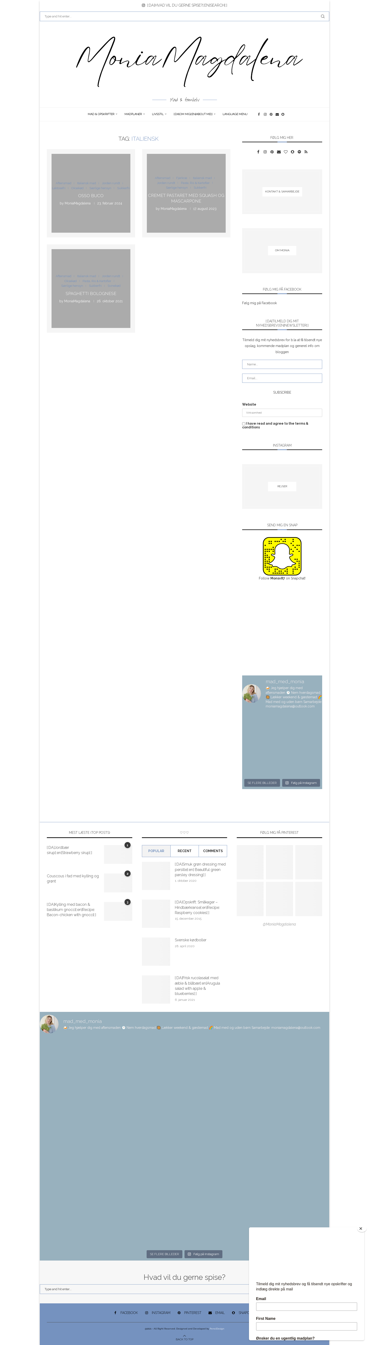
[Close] (362, 1228)
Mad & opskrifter (101, 114)
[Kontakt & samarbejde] (282, 191)
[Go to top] (184, 1339)
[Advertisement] (282, 628)
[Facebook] (259, 114)
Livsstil (158, 114)
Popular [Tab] (156, 851)
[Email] (277, 114)
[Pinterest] (271, 114)
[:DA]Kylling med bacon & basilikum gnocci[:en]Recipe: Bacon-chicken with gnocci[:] (71, 909)
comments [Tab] (213, 851)
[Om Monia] (282, 250)
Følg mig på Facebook (259, 303)
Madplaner (133, 114)
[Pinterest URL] (250, 862)
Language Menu (235, 114)
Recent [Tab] (185, 851)
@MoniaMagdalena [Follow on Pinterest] (279, 924)
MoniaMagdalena (78, 203)
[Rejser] (282, 486)
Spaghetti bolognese (91, 293)
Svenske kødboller (190, 940)
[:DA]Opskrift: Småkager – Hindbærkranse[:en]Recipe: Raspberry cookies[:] (197, 907)
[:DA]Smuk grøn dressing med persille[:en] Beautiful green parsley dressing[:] (200, 869)
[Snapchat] (283, 114)
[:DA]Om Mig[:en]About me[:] (193, 114)
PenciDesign (217, 1328)
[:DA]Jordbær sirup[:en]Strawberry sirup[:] (69, 850)
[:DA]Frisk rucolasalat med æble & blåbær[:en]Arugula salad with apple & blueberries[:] (197, 986)
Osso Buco (91, 195)
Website (249, 404)
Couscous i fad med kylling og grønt (73, 878)
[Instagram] (265, 114)
